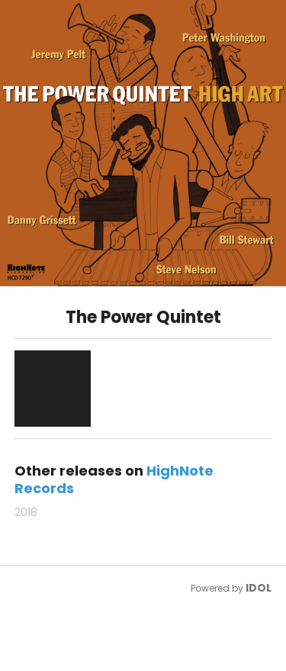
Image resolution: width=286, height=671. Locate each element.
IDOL (259, 587)
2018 (25, 512)
